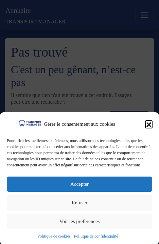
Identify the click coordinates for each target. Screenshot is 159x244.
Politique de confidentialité (96, 238)
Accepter (79, 186)
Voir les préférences (79, 223)
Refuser (80, 204)
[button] (148, 125)
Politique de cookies (53, 238)
